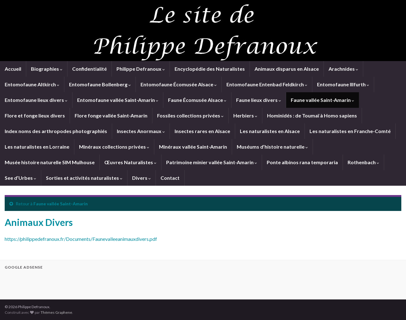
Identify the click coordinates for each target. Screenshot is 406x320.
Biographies (46, 69)
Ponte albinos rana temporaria (302, 162)
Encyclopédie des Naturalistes (210, 69)
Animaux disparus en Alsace (287, 69)
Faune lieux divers (258, 100)
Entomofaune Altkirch (32, 84)
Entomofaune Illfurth (343, 84)
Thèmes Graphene (56, 312)
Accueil (13, 69)
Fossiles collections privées (190, 115)
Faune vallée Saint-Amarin (322, 100)
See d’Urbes (20, 178)
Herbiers (245, 115)
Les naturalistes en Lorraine (37, 147)
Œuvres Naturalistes (130, 162)
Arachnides (343, 69)
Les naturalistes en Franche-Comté (350, 131)
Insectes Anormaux (141, 131)
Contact (170, 178)
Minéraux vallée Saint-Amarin (193, 147)
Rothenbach (363, 162)
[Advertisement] (78, 283)
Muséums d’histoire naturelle (272, 147)
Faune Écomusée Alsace (197, 100)
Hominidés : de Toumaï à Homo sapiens (312, 115)
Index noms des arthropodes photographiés (56, 131)
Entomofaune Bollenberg (100, 84)
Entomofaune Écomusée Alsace (179, 84)
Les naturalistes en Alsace (270, 131)
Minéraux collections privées (114, 147)
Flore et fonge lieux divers (35, 115)
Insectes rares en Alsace (202, 131)
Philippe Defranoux (140, 69)
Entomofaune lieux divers (36, 100)
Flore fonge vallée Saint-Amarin (111, 115)
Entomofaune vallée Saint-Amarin (117, 100)
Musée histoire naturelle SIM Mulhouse (50, 162)
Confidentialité (89, 69)
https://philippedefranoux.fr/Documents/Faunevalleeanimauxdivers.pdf (81, 239)
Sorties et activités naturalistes (84, 178)
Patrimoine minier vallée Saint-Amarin (211, 162)
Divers (141, 178)
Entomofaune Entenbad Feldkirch (266, 84)
